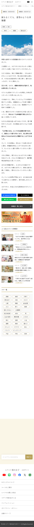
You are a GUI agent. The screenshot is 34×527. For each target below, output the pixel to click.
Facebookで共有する (9, 195)
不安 (7, 334)
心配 (7, 303)
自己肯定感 (7, 313)
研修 (3, 27)
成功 (16, 313)
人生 (25, 320)
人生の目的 (7, 317)
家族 (16, 323)
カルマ (25, 300)
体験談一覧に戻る (17, 206)
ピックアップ (17, 330)
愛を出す (23, 31)
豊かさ (25, 323)
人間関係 (17, 310)
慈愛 (25, 307)
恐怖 (25, 334)
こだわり (25, 317)
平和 (16, 334)
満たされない (8, 310)
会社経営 (25, 303)
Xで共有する (25, 195)
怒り (16, 307)
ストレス (7, 327)
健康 (7, 323)
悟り (9, 27)
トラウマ (16, 327)
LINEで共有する (9, 199)
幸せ (5, 31)
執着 (16, 303)
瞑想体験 (16, 317)
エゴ (7, 307)
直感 (16, 296)
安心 (25, 327)
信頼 (16, 320)
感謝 (14, 31)
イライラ (7, 330)
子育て (25, 296)
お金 (16, 300)
